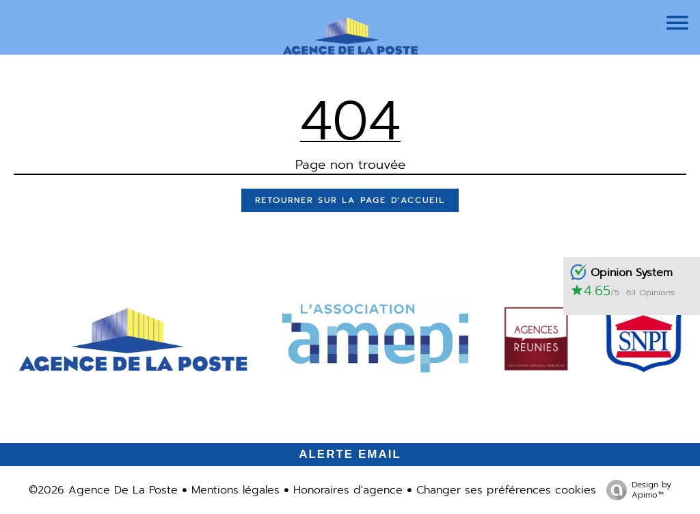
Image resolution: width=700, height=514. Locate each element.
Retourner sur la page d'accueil (350, 200)
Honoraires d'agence (348, 490)
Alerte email (350, 454)
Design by (635, 489)
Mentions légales (235, 490)
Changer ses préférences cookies (506, 490)
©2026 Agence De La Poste (103, 490)
